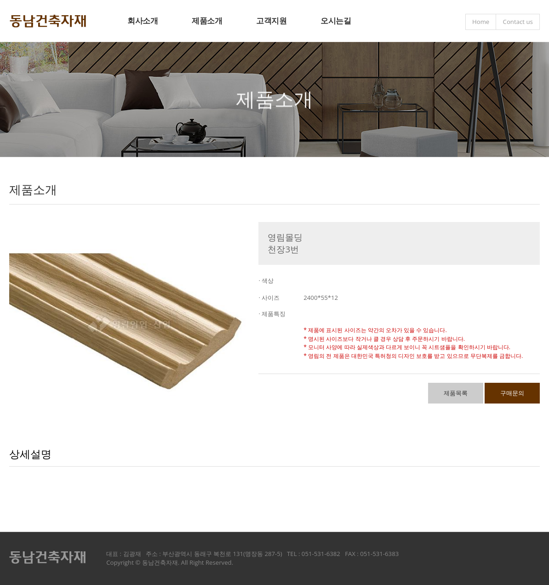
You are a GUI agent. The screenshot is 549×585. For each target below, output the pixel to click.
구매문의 (512, 393)
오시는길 (335, 20)
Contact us (518, 22)
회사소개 (142, 20)
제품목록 (456, 393)
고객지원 (271, 20)
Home (480, 22)
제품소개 (207, 20)
